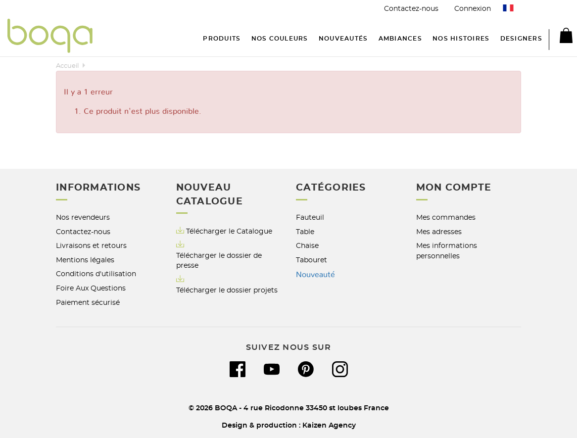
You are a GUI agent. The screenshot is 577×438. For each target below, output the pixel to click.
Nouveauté (315, 275)
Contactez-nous (411, 8)
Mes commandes (446, 217)
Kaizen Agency (329, 425)
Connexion (472, 8)
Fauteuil (310, 217)
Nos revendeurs (83, 217)
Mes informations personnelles (446, 251)
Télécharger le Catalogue (224, 231)
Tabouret (311, 260)
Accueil (67, 66)
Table (305, 232)
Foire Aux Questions (91, 288)
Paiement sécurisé (88, 302)
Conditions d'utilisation (96, 274)
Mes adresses (439, 232)
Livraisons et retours (91, 245)
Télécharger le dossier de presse (219, 261)
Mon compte (454, 188)
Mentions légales (85, 260)
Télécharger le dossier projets (227, 290)
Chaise (307, 245)
